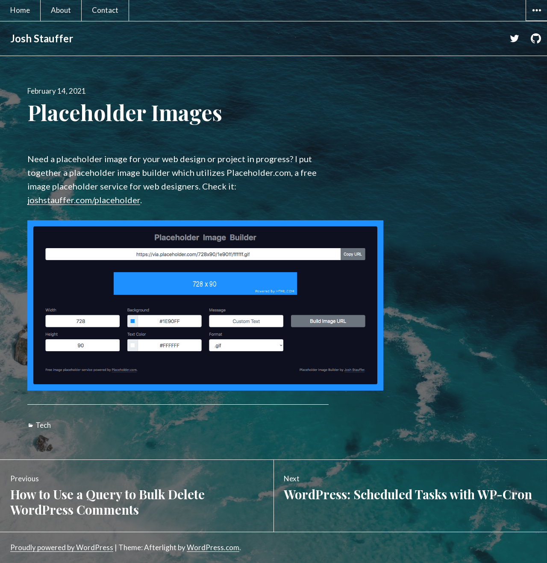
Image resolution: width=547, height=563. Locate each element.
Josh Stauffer (41, 38)
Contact (105, 10)
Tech (43, 425)
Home (20, 10)
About (61, 10)
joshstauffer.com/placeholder (83, 200)
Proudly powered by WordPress (61, 547)
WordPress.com (213, 547)
